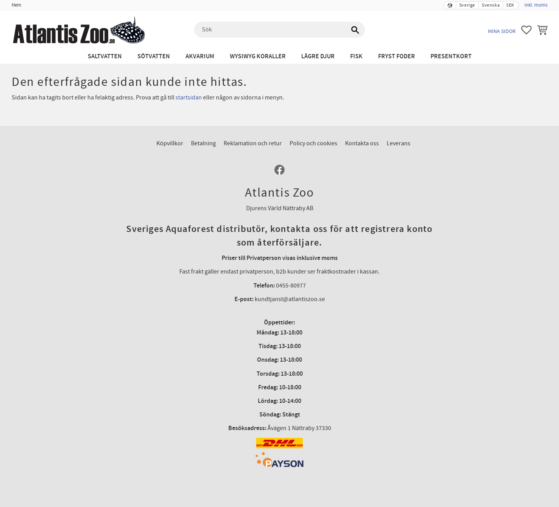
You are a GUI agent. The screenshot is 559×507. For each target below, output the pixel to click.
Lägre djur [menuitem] (318, 56)
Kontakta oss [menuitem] (362, 143)
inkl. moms (535, 5)
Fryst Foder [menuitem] (396, 56)
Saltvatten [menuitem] (105, 56)
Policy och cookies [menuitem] (313, 143)
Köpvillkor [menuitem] (169, 143)
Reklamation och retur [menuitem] (253, 143)
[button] (526, 30)
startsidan (188, 97)
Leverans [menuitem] (398, 143)
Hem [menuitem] (16, 5)
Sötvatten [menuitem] (153, 56)
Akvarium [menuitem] (200, 56)
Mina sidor (502, 31)
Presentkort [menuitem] (451, 56)
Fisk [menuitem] (356, 56)
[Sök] (355, 30)
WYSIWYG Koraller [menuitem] (258, 56)
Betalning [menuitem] (203, 143)
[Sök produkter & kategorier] (279, 30)
